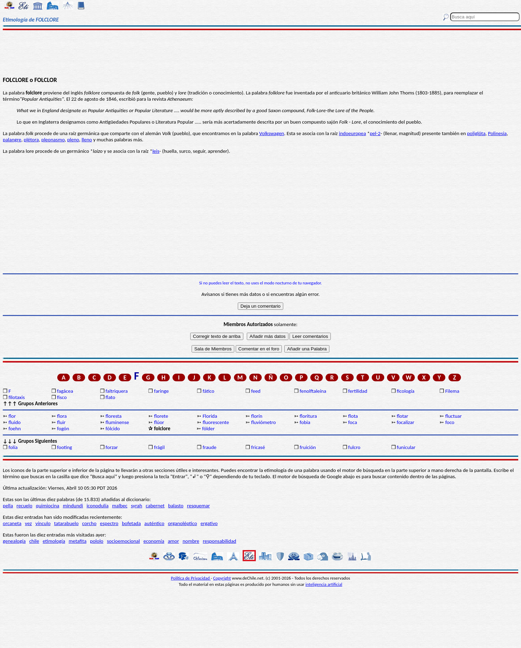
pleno (73, 139)
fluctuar (453, 416)
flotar (402, 416)
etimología (54, 541)
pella (8, 505)
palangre (12, 139)
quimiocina (47, 505)
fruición (308, 447)
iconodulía (97, 505)
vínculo (43, 523)
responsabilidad (219, 541)
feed (255, 391)
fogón (63, 428)
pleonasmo (53, 139)
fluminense (117, 422)
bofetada (131, 523)
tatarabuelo (66, 523)
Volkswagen (271, 133)
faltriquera (117, 391)
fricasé (258, 447)
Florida (210, 416)
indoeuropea (352, 133)
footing (64, 447)
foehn (14, 428)
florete (161, 416)
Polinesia (497, 133)
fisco (62, 397)
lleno (87, 139)
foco (449, 422)
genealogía (14, 541)
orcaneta (12, 523)
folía (12, 447)
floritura (308, 416)
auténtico (154, 523)
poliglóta (476, 133)
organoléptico (182, 523)
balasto (175, 505)
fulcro (354, 447)
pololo (96, 541)
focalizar (405, 422)
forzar (112, 447)
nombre (191, 541)
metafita (77, 541)
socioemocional (123, 541)
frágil (159, 447)
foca (352, 422)
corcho (89, 523)
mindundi (73, 505)
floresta (113, 416)
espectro (109, 523)
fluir (61, 422)
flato (110, 397)
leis (155, 151)
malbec (119, 505)
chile (34, 541)
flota (353, 416)
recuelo (25, 505)
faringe (161, 391)
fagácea (65, 391)
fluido (14, 422)
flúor (159, 422)
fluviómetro (263, 422)
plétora (31, 139)
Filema (452, 391)
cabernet (155, 505)
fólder (208, 428)
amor (173, 541)
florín (256, 416)
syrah (136, 505)
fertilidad (357, 391)
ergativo (209, 523)
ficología (405, 391)
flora (62, 416)
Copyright (222, 578)
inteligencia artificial (323, 584)
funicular (406, 447)
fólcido (113, 428)
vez (28, 523)
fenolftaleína (313, 391)
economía (153, 541)
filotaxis (16, 397)
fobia (305, 422)
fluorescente (216, 422)
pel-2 (375, 133)
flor (12, 416)
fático (209, 391)
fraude (210, 447)
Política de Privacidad (191, 578)
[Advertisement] (260, 52)
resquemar (198, 505)
